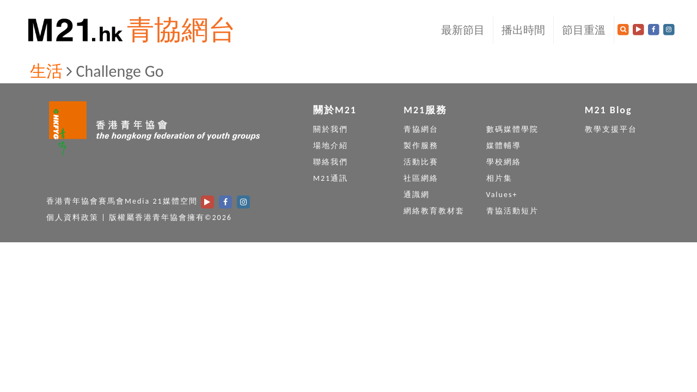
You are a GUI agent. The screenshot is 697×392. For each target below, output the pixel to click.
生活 (46, 71)
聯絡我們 (330, 162)
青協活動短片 (512, 211)
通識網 (416, 194)
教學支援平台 (611, 129)
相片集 (499, 178)
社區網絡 (420, 178)
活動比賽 (420, 162)
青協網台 (181, 29)
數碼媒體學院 (512, 129)
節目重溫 (584, 29)
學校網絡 (503, 162)
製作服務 (420, 145)
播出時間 (523, 29)
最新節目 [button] (463, 29)
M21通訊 (330, 178)
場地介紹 (330, 145)
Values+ (502, 194)
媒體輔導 (503, 145)
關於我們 (330, 129)
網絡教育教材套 (433, 211)
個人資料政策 (72, 217)
